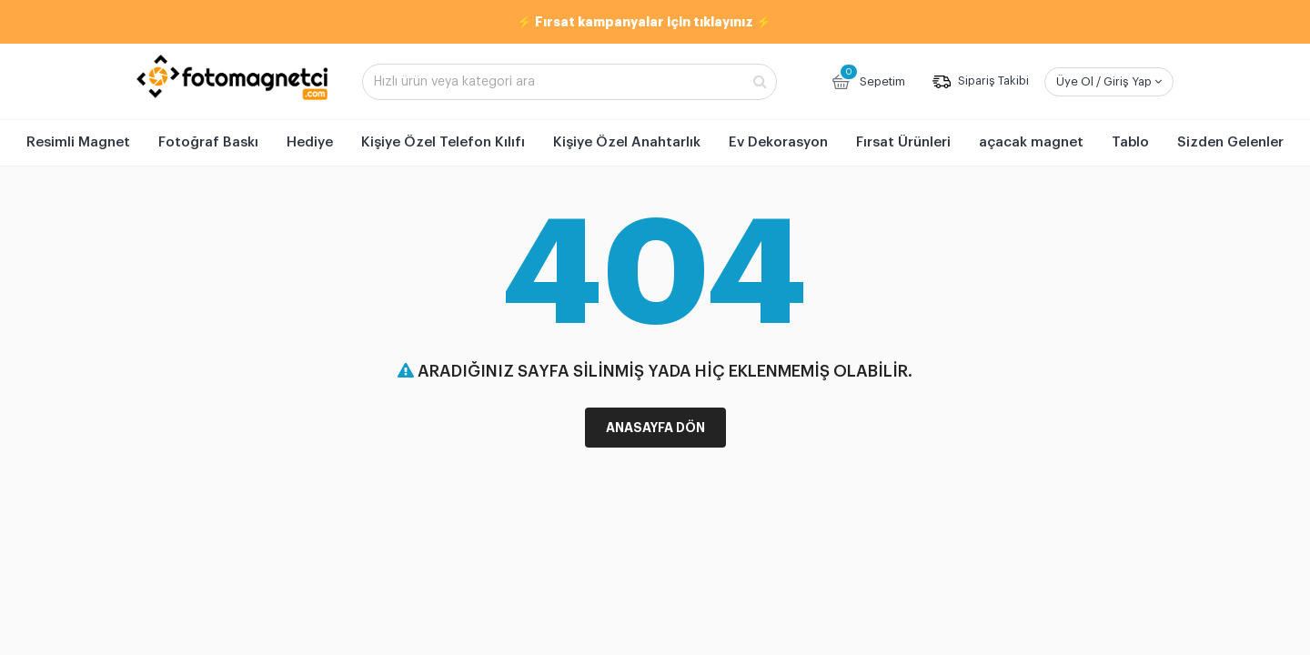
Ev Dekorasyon (778, 142)
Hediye (310, 142)
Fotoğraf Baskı (208, 142)
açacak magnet (1031, 142)
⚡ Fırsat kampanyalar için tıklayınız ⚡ (644, 21)
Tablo (1130, 142)
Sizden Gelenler (1230, 142)
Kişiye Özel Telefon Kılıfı (443, 142)
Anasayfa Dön (655, 427)
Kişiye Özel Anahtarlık (626, 142)
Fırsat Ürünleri (903, 142)
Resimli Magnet (78, 142)
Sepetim (867, 79)
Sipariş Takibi (980, 82)
